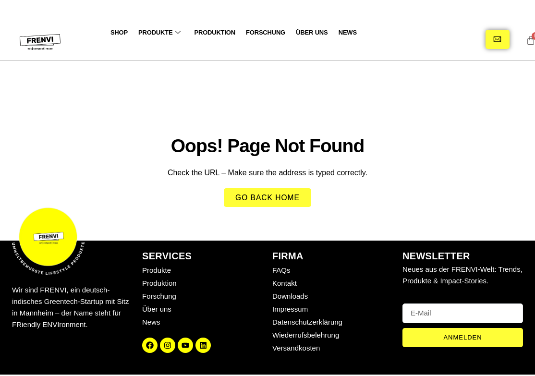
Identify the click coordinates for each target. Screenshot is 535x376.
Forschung (261, 32)
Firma (288, 257)
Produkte (158, 32)
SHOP (118, 32)
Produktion (212, 32)
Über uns (307, 32)
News (342, 32)
